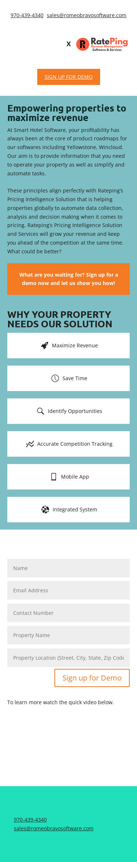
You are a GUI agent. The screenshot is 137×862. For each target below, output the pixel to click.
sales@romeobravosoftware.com (86, 15)
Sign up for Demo (92, 678)
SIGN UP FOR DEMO (69, 76)
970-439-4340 (27, 15)
